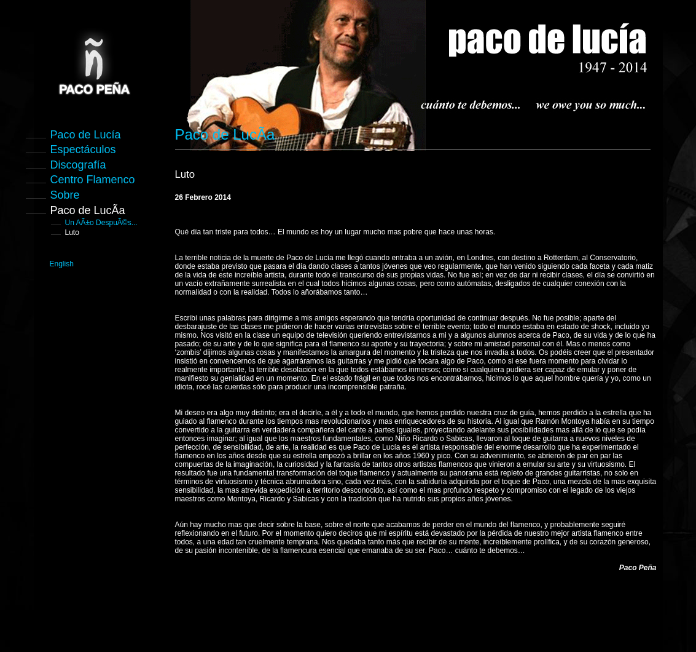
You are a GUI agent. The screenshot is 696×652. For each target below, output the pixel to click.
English (62, 264)
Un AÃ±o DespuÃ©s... (101, 222)
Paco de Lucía (85, 135)
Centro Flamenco (92, 179)
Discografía (78, 165)
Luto (72, 232)
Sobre (65, 195)
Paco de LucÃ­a (87, 210)
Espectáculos (83, 149)
